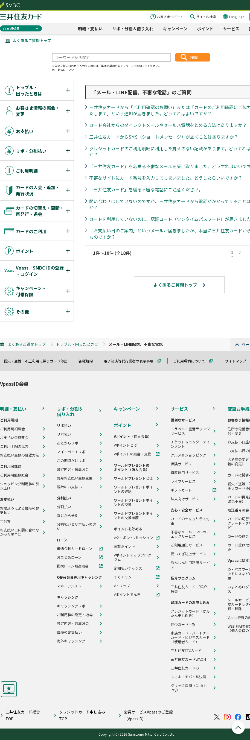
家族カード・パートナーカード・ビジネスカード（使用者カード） (190, 637)
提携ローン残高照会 (73, 566)
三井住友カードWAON (188, 659)
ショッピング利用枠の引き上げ (19, 486)
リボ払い (64, 434)
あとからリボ (67, 443)
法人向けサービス (185, 499)
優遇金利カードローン (74, 548)
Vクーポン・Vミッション (133, 538)
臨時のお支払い (69, 487)
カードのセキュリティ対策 (190, 521)
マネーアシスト (69, 586)
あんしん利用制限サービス (190, 564)
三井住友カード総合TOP (22, 715)
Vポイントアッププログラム (132, 557)
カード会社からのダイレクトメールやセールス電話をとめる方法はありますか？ (168, 125)
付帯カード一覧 (183, 624)
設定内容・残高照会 (73, 469)
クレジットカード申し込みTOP (82, 715)
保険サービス (181, 464)
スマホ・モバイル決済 (188, 677)
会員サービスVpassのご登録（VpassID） (148, 715)
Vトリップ (122, 586)
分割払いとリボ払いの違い (76, 526)
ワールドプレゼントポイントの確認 (133, 489)
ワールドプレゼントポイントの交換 (133, 502)
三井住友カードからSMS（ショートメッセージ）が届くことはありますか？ (163, 136)
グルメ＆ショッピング (188, 455)
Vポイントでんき (127, 594)
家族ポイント (124, 546)
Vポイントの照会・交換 (132, 454)
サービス (231, 28)
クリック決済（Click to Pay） (189, 687)
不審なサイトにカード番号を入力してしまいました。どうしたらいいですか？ (165, 177)
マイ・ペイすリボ (71, 452)
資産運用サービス (185, 472)
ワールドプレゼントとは (133, 478)
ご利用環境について (191, 361)
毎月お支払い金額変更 (74, 478)
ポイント (205, 28)
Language (236, 16)
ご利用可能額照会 (14, 475)
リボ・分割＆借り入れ (132, 28)
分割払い (64, 507)
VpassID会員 (11, 28)
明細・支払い (90, 28)
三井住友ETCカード (186, 650)
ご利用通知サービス (187, 545)
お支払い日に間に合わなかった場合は (19, 532)
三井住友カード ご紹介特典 (189, 589)
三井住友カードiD (185, 668)
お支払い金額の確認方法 (19, 455)
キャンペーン (175, 28)
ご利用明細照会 (12, 429)
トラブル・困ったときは (77, 344)
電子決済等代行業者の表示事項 (131, 361)
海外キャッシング (71, 641)
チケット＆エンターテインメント (190, 444)
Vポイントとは (125, 445)
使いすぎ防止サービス (188, 554)
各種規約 (88, 361)
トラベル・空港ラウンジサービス (190, 431)
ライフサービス (183, 481)
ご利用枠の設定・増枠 (74, 615)
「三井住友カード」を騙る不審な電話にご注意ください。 (146, 189)
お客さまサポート (170, 16)
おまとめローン (69, 557)
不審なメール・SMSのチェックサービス (190, 534)
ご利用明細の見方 (14, 446)
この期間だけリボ (71, 460)
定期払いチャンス (128, 568)
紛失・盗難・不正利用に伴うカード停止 (38, 361)
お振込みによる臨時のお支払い (19, 510)
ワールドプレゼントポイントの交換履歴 (133, 515)
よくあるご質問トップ (32, 40)
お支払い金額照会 (14, 437)
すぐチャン (123, 577)
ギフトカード (181, 490)
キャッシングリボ (71, 606)
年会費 (5, 521)
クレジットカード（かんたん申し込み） (190, 613)
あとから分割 (67, 515)
